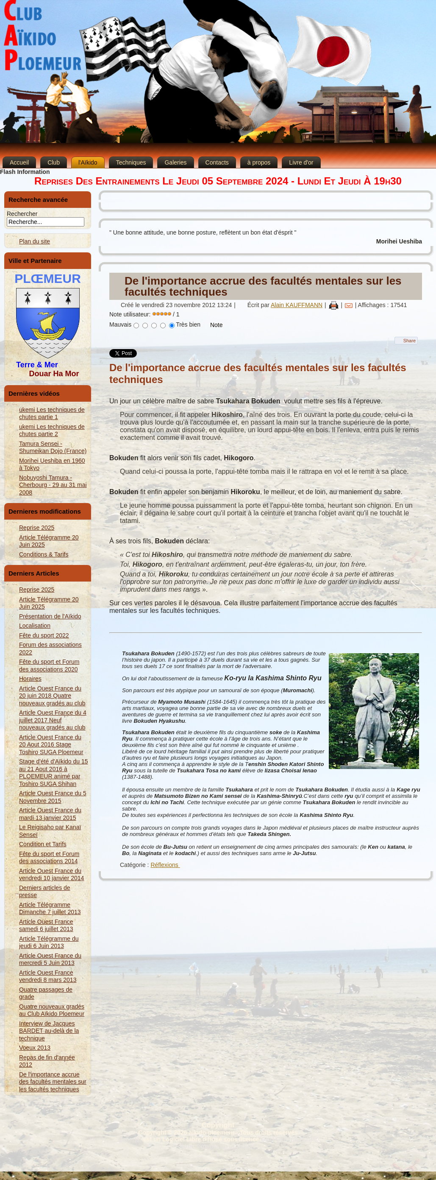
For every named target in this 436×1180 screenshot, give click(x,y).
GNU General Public (289, 1139)
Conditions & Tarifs (43, 554)
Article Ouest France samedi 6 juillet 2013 (46, 925)
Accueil (19, 162)
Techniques (131, 162)
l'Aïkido (87, 162)
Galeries (175, 162)
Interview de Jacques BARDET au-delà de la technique (49, 1031)
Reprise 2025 (36, 527)
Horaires (30, 678)
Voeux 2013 (34, 1047)
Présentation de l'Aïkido (50, 616)
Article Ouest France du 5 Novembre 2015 (52, 797)
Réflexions (165, 864)
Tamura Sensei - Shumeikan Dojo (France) (53, 447)
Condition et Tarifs (43, 844)
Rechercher (22, 213)
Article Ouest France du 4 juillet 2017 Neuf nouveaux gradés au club (52, 720)
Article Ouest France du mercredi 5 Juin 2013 (50, 959)
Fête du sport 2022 (44, 635)
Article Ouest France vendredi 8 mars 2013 (47, 976)
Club (53, 162)
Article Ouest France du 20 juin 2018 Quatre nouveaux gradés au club (52, 696)
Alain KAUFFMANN (296, 305)
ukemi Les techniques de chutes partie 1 (52, 413)
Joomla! (130, 1139)
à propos (258, 162)
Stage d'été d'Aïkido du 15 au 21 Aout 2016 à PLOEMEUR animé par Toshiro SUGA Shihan (53, 772)
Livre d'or (301, 162)
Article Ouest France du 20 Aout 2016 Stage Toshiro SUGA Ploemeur (51, 744)
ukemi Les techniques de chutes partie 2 (52, 430)
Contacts (217, 162)
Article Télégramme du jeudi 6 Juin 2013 (49, 942)
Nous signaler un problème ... (220, 1146)
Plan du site (34, 241)
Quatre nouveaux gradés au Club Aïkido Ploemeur (51, 1010)
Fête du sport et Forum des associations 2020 (49, 665)
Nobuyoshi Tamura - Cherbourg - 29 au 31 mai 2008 (53, 485)
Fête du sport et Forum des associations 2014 (49, 857)
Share (409, 340)
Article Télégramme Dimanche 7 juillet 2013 (50, 908)
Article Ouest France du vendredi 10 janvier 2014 (51, 874)
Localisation (34, 625)
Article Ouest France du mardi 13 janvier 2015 (50, 814)
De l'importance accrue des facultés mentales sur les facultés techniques (52, 1082)
